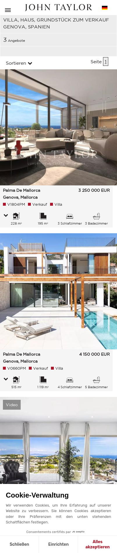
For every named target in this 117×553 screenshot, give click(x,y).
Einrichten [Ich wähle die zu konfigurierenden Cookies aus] (58, 544)
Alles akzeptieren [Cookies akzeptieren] (97, 544)
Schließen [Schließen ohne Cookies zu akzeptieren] (19, 544)
